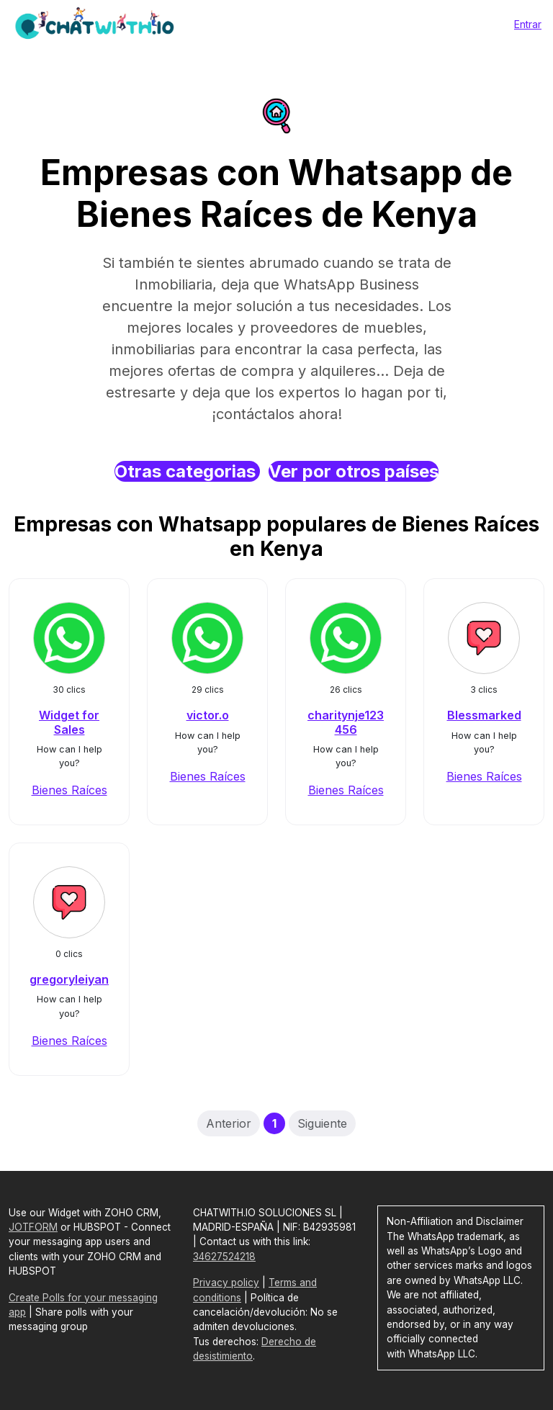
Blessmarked (484, 715)
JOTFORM (33, 1227)
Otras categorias (187, 471)
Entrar (527, 24)
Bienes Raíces (69, 790)
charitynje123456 (345, 722)
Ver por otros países (354, 471)
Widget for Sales (69, 722)
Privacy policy (226, 1282)
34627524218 (224, 1256)
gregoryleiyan (69, 979)
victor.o (207, 715)
